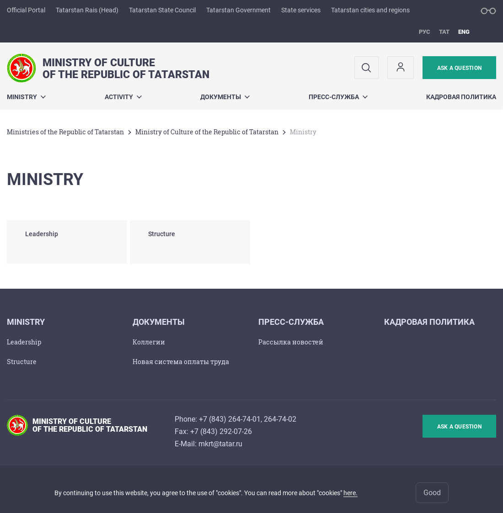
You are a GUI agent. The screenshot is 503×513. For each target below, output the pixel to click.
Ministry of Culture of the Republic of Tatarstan (206, 131)
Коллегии (149, 342)
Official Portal (26, 10)
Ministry (26, 96)
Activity (123, 96)
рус (424, 31)
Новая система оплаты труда (181, 361)
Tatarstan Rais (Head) (87, 10)
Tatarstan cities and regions (370, 10)
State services (301, 10)
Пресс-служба (338, 96)
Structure (22, 361)
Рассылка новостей (290, 342)
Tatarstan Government (238, 10)
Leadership (24, 342)
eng (464, 31)
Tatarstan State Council (162, 10)
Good (432, 492)
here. (350, 493)
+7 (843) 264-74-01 (230, 419)
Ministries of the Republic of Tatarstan (65, 131)
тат (444, 31)
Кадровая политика (461, 96)
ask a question (459, 68)
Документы (225, 96)
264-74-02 (280, 419)
